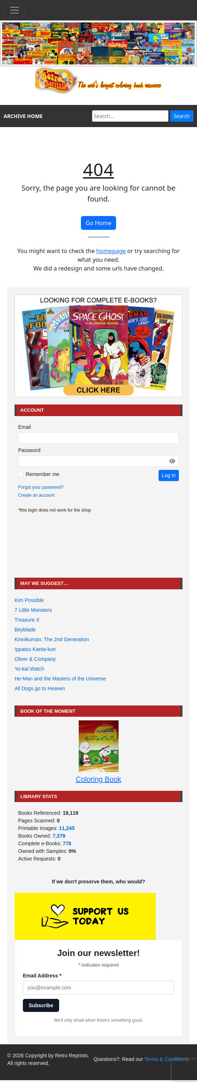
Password (29, 450)
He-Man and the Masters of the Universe (60, 679)
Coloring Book (99, 779)
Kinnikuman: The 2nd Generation (52, 639)
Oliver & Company (35, 659)
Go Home (98, 223)
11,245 (67, 828)
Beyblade (25, 630)
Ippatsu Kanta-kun (35, 649)
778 (67, 843)
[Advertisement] (99, 545)
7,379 (59, 836)
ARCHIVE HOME (23, 116)
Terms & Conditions (166, 1059)
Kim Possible (29, 600)
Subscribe (41, 1005)
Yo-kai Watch (29, 669)
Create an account (36, 495)
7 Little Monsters (33, 610)
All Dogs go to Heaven (40, 688)
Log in (169, 475)
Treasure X (27, 620)
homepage (111, 251)
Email (24, 427)
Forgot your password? (40, 487)
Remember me (42, 474)
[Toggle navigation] (14, 10)
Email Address (42, 976)
